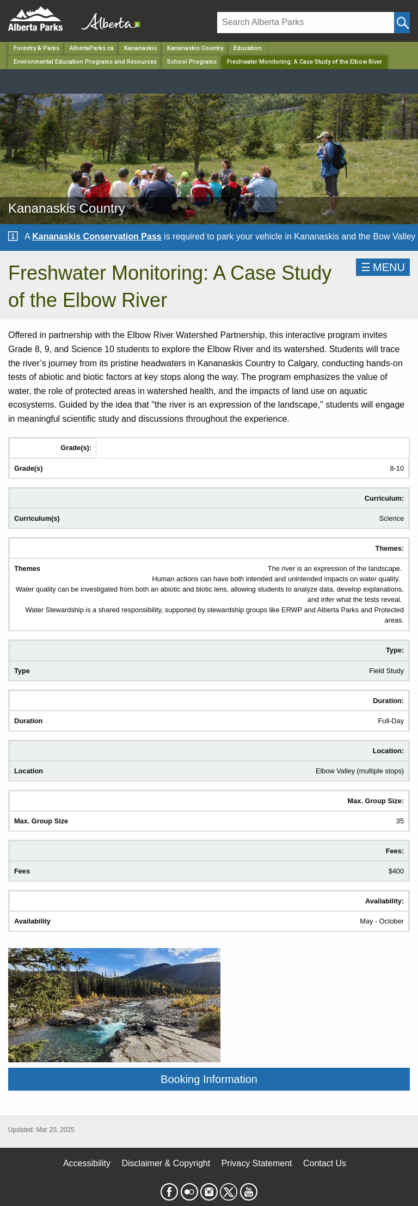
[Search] (305, 22)
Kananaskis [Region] (140, 48)
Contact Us (324, 1163)
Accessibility (86, 1163)
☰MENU (383, 267)
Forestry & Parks (36, 48)
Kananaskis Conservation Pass (96, 236)
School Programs (192, 61)
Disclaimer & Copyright (166, 1163)
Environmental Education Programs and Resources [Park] (85, 61)
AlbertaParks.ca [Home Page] (92, 48)
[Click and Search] (402, 22)
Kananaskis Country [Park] (195, 48)
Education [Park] (247, 48)
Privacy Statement (257, 1163)
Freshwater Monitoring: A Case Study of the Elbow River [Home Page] (304, 61)
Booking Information (209, 1079)
